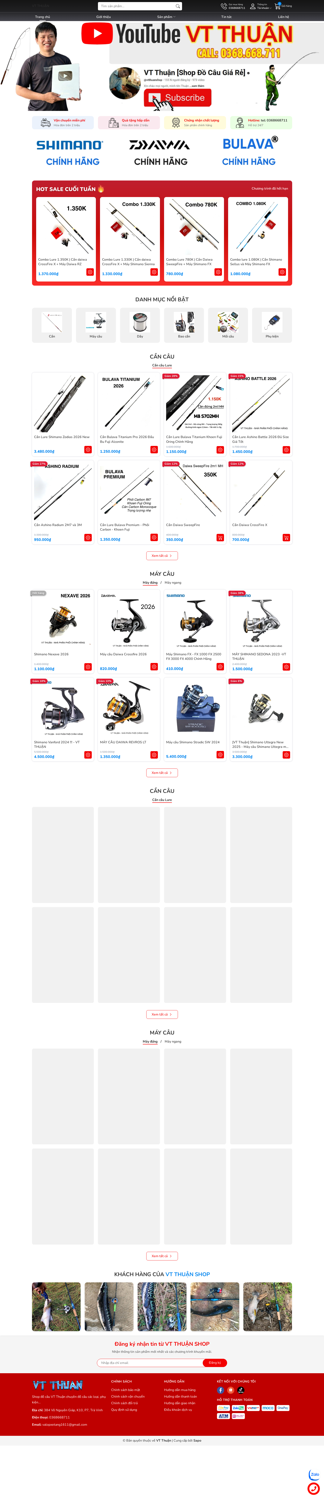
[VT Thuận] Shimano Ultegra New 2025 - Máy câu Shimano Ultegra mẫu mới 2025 (261, 747)
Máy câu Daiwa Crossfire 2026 (123, 654)
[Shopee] (230, 1390)
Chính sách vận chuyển (128, 1396)
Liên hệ (283, 17)
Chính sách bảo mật (125, 1390)
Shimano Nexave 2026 (51, 654)
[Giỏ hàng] (283, 6)
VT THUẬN (40, 6)
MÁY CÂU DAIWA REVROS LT (123, 742)
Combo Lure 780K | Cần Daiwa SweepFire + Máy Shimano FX (189, 261)
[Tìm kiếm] (178, 6)
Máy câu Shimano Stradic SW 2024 (193, 742)
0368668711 (59, 1417)
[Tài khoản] (260, 6)
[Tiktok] (240, 1390)
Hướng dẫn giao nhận (179, 1403)
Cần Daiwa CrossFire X (249, 525)
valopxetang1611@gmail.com (64, 1424)
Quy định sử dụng (124, 1410)
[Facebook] (220, 1390)
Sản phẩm (166, 17)
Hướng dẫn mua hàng (179, 1390)
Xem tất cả (162, 556)
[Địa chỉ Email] (162, 1363)
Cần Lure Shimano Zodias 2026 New (62, 437)
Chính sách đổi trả (124, 1403)
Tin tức (226, 17)
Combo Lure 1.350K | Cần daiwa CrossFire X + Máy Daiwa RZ (62, 261)
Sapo (197, 1440)
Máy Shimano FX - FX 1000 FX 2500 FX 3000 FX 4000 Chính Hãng (193, 656)
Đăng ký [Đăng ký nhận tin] (215, 1362)
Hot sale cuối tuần (66, 189)
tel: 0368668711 (274, 120)
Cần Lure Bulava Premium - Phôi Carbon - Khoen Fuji (124, 527)
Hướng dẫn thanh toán (180, 1396)
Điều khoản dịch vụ (178, 1410)
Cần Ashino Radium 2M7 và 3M (58, 525)
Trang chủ (42, 17)
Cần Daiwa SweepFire (183, 525)
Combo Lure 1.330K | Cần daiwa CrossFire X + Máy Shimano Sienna (128, 261)
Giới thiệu (103, 17)
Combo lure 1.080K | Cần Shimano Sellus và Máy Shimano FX (256, 261)
